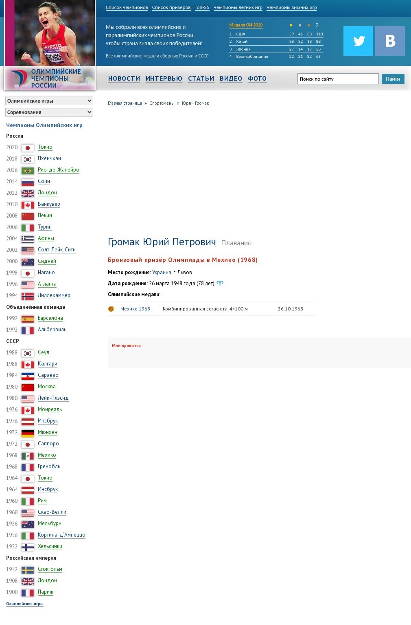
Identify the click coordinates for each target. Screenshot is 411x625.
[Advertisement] (172, 169)
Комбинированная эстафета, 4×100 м (205, 309)
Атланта (47, 283)
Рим (42, 500)
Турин (45, 226)
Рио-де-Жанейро (58, 169)
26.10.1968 (290, 309)
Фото (257, 78)
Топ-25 (202, 7)
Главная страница (125, 103)
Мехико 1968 (135, 309)
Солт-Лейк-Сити (57, 249)
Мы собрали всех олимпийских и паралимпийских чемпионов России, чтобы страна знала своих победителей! (154, 34)
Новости (124, 78)
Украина (161, 272)
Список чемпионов (127, 7)
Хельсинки (50, 546)
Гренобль (49, 466)
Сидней (47, 260)
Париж (45, 591)
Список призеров (171, 7)
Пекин (45, 215)
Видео (231, 78)
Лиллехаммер (54, 295)
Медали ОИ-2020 (246, 25)
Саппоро (48, 443)
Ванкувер (49, 203)
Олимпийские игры (25, 603)
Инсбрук (48, 420)
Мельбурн (49, 523)
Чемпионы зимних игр (292, 7)
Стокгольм (50, 569)
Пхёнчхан (49, 158)
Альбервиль (52, 329)
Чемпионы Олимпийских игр (44, 125)
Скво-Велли (52, 511)
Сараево (48, 375)
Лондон (47, 192)
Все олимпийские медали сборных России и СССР (157, 56)
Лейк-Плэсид (53, 397)
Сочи (44, 181)
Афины (46, 238)
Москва (47, 386)
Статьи (201, 78)
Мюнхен (47, 432)
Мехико (47, 454)
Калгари (47, 363)
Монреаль (50, 409)
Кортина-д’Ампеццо (61, 534)
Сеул (43, 352)
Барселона (50, 318)
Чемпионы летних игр (238, 7)
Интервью (164, 78)
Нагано (46, 272)
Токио (45, 146)
